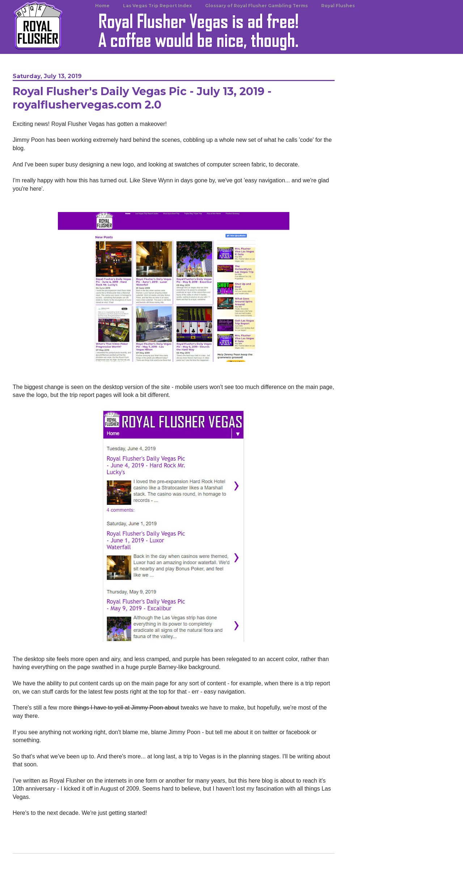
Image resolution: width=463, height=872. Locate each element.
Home (102, 5)
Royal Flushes (338, 5)
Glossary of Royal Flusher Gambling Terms (256, 5)
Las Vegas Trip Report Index (157, 5)
